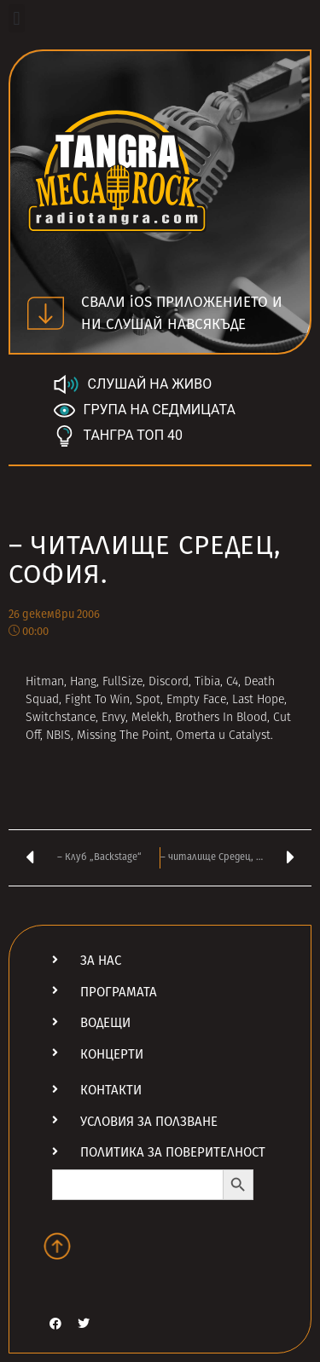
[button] (17, 18)
